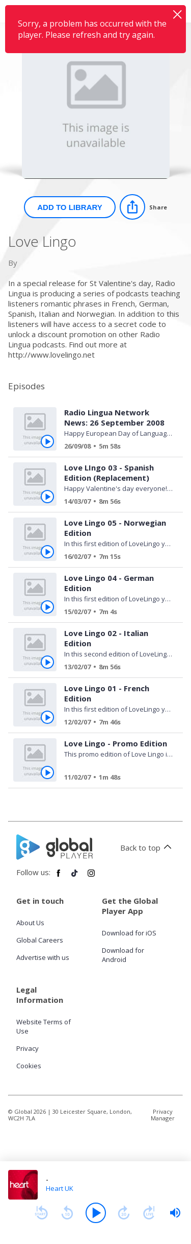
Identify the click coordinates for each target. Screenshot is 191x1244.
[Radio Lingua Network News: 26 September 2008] (115, 447)
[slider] (175, 1213)
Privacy (27, 1048)
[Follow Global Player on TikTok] (75, 877)
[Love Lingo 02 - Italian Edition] (115, 668)
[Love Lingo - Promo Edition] (115, 778)
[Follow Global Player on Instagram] (91, 877)
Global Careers (39, 940)
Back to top (147, 847)
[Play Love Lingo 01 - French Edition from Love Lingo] (47, 717)
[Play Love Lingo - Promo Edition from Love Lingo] (47, 772)
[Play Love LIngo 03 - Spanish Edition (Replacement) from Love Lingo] (47, 496)
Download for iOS (129, 932)
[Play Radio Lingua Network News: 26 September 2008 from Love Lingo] (47, 441)
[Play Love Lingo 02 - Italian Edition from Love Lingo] (47, 662)
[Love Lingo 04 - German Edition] (115, 613)
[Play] (96, 1213)
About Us (30, 922)
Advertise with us (42, 957)
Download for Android (123, 955)
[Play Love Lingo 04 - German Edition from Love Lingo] (47, 607)
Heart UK (59, 1188)
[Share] (143, 207)
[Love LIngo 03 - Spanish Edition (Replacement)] (115, 502)
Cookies (28, 1065)
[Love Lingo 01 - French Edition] (115, 723)
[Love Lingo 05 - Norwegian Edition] (115, 558)
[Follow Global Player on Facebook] (58, 877)
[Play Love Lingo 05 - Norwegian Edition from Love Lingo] (47, 551)
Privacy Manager (163, 1114)
